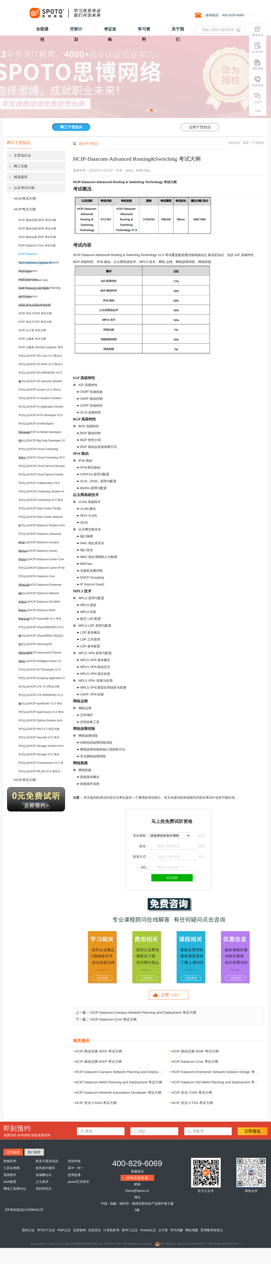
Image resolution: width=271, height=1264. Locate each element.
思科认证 (28, 1230)
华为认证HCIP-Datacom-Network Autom (38, 595)
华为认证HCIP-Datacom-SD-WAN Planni (39, 603)
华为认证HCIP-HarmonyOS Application (35, 646)
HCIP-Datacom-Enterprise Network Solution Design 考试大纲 (218, 1072)
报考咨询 (257, 31)
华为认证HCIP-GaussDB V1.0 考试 (39, 618)
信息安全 (94, 1230)
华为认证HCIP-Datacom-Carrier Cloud (37, 552)
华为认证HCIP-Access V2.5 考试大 (39, 389)
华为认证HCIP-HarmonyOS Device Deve (39, 654)
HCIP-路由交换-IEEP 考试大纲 (37, 237)
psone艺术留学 (78, 1182)
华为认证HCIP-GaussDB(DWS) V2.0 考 (40, 629)
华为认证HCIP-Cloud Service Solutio (40, 474)
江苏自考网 (11, 1168)
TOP (257, 111)
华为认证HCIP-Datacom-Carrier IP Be (41, 567)
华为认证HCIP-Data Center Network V (40, 518)
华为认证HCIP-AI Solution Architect (40, 398)
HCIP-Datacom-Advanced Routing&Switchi (34, 255)
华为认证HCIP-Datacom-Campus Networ (38, 544)
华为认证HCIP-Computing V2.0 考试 (40, 500)
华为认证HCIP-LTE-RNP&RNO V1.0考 (40, 696)
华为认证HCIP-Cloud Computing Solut (38, 450)
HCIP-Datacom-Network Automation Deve (34, 298)
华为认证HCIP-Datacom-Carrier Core (41, 559)
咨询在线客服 (137, 1178)
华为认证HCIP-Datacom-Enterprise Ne (39, 586)
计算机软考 (111, 1230)
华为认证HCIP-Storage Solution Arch (41, 746)
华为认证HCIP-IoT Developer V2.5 (39, 669)
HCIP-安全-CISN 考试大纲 (34, 304)
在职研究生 (44, 1188)
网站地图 (191, 1230)
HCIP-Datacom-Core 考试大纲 (37, 245)
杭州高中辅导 (45, 1168)
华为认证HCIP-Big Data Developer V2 (41, 440)
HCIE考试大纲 (25, 780)
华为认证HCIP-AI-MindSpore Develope (36, 425)
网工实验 (21, 166)
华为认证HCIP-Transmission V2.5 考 (40, 762)
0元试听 (172, 878)
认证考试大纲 (24, 188)
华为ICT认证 (46, 1230)
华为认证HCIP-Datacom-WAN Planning (36, 612)
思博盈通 (74, 1175)
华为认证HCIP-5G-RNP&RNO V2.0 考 (40, 374)
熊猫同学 (9, 1161)
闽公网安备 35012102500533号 (180, 1244)
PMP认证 (64, 1230)
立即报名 (252, 1131)
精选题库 (21, 177)
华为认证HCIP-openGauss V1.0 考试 (41, 712)
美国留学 (9, 1175)
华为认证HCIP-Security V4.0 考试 (38, 737)
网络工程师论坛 (14, 1188)
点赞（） (171, 995)
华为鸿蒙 (176, 1230)
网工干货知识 (71, 127)
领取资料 (257, 64)
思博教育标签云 (211, 1230)
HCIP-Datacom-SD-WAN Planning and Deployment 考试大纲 (218, 1082)
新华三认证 (130, 1230)
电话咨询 (257, 81)
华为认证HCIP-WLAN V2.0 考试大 (39, 771)
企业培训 (257, 48)
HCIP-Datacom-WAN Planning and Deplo (34, 281)
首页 (246, 142)
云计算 (163, 1230)
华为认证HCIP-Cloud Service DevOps (41, 466)
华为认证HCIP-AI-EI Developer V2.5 (40, 415)
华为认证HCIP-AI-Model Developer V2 (39, 434)
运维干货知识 (200, 127)
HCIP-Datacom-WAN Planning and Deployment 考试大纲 (118, 1082)
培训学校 (74, 1161)
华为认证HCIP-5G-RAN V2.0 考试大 (40, 364)
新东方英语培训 (47, 1161)
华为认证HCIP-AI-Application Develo (40, 406)
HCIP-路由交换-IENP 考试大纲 (37, 228)
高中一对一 (76, 1168)
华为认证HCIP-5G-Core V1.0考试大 (40, 355)
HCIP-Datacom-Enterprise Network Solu (33, 272)
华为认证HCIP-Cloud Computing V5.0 (41, 457)
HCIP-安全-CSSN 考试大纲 (35, 313)
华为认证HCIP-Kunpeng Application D (41, 678)
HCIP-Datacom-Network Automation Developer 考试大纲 (118, 1092)
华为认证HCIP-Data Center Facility (39, 508)
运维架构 (79, 1230)
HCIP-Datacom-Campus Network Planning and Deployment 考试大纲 (143, 1012)
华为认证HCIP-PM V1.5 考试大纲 (38, 729)
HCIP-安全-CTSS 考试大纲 (34, 321)
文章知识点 (22, 155)
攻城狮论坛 (44, 1175)
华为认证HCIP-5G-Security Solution (40, 381)
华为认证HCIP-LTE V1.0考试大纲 (38, 686)
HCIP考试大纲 (25, 209)
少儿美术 (42, 1182)
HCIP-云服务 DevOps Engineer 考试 (40, 347)
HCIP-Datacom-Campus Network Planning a (38, 264)
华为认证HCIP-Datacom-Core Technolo (36, 578)
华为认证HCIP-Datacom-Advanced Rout (39, 535)
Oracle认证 (148, 1230)
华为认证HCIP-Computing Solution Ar (41, 491)
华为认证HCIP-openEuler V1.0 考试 (40, 703)
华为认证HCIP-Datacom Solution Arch (41, 525)
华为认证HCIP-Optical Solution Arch (40, 720)
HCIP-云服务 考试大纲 (32, 338)
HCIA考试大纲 (25, 198)
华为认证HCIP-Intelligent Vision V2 (39, 661)
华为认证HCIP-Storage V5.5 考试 (38, 754)
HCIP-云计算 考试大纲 (32, 330)
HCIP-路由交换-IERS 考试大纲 (37, 220)
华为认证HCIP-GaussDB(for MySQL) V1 (41, 637)
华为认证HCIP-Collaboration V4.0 (38, 483)
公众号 (258, 98)
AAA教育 (9, 1182)
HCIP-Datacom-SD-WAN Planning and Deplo (39, 289)
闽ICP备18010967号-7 (224, 1244)
